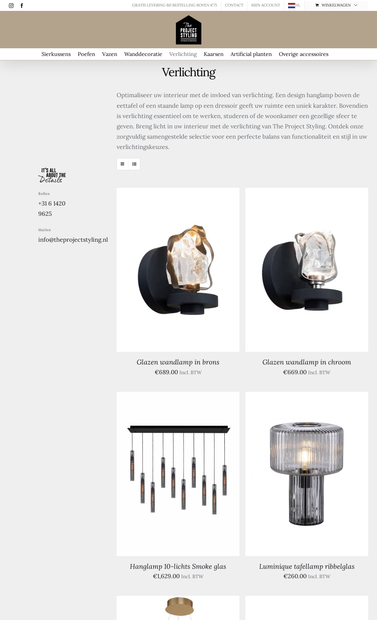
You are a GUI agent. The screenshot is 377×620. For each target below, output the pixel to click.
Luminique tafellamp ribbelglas (307, 566)
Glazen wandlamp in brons (178, 362)
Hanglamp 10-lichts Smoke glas (178, 566)
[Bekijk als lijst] (134, 164)
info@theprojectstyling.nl (73, 239)
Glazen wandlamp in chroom (306, 362)
